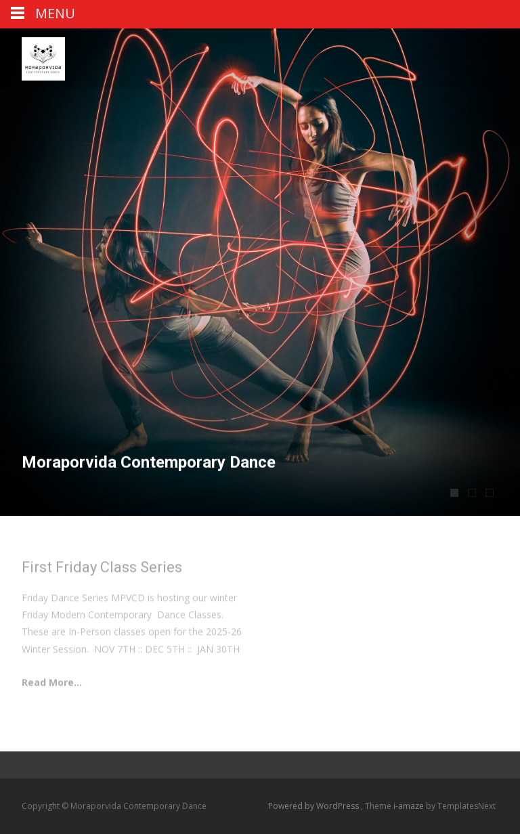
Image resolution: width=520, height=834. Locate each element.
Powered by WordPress (314, 806)
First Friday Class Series (102, 569)
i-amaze (409, 806)
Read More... (52, 684)
